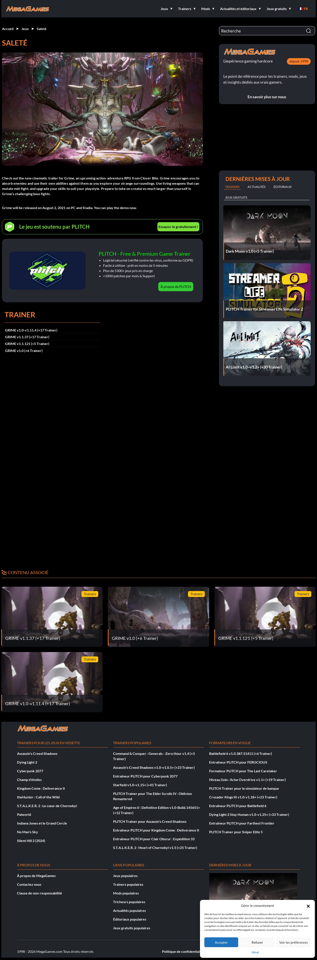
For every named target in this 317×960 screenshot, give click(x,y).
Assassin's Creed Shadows (37, 753)
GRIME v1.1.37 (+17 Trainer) (27, 337)
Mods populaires (126, 893)
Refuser (257, 942)
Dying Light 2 (27, 762)
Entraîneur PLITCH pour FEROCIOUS (238, 762)
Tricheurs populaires (129, 902)
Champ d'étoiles (29, 779)
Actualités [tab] (256, 187)
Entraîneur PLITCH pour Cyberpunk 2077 (145, 776)
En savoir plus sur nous (267, 96)
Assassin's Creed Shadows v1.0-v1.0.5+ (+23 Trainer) (154, 767)
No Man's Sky (27, 832)
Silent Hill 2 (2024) (31, 840)
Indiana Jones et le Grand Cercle (42, 823)
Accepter (221, 942)
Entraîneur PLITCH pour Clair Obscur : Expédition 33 (154, 839)
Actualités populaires (129, 910)
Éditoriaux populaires (129, 919)
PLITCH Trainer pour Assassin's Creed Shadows (149, 821)
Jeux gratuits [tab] (236, 197)
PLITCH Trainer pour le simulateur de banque (244, 788)
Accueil (8, 29)
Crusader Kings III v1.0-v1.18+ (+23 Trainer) (243, 797)
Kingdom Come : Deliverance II (41, 788)
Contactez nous (29, 884)
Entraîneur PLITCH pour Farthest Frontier (241, 823)
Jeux (25, 29)
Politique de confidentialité (183, 951)
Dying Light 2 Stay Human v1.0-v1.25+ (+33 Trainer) (249, 814)
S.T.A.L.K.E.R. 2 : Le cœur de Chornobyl (47, 806)
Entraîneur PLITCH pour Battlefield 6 (237, 806)
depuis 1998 (298, 61)
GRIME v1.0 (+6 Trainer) (24, 350)
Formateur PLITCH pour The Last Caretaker (243, 771)
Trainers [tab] (232, 187)
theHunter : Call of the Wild (38, 797)
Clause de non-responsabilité (39, 893)
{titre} (255, 952)
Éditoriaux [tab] (283, 187)
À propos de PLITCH (175, 286)
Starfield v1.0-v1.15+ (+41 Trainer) (140, 785)
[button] (308, 905)
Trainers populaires (128, 884)
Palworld (24, 814)
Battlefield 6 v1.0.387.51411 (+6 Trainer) (240, 753)
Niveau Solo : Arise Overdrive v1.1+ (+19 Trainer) (247, 779)
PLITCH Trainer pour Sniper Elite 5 (236, 832)
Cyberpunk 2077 (30, 771)
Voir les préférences (293, 942)
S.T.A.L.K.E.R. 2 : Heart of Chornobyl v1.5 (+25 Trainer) (155, 847)
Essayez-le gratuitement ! (178, 227)
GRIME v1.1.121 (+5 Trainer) (27, 343)
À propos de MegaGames (36, 876)
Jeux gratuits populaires (131, 928)
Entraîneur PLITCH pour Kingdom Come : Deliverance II (156, 830)
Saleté (42, 29)
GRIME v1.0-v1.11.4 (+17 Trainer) (31, 330)
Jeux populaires (125, 876)
